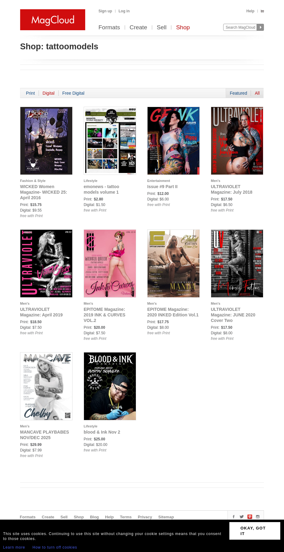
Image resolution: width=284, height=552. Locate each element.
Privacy (145, 517)
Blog (94, 517)
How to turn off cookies (54, 547)
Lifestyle (91, 181)
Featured (238, 93)
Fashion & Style (33, 181)
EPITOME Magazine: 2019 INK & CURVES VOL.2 (104, 315)
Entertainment (158, 181)
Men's (215, 181)
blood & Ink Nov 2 (102, 432)
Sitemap (166, 517)
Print (30, 93)
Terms (126, 517)
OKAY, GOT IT (253, 531)
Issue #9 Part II (162, 186)
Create (138, 28)
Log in (124, 11)
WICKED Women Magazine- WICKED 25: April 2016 (43, 192)
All (257, 93)
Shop (183, 28)
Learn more (14, 547)
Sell (162, 28)
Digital (49, 93)
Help (250, 11)
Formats (109, 28)
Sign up (105, 11)
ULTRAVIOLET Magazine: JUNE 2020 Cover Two (233, 315)
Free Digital (73, 93)
